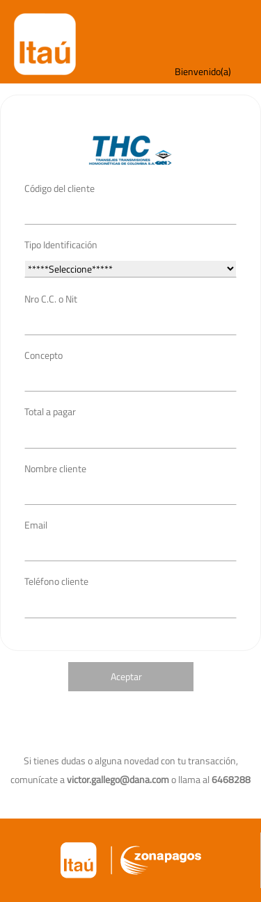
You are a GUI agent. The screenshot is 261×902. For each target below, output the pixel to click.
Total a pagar (50, 411)
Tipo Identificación (60, 244)
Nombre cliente (55, 468)
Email (35, 524)
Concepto (43, 355)
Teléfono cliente (56, 581)
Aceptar (126, 676)
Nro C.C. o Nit (50, 298)
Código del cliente (59, 188)
